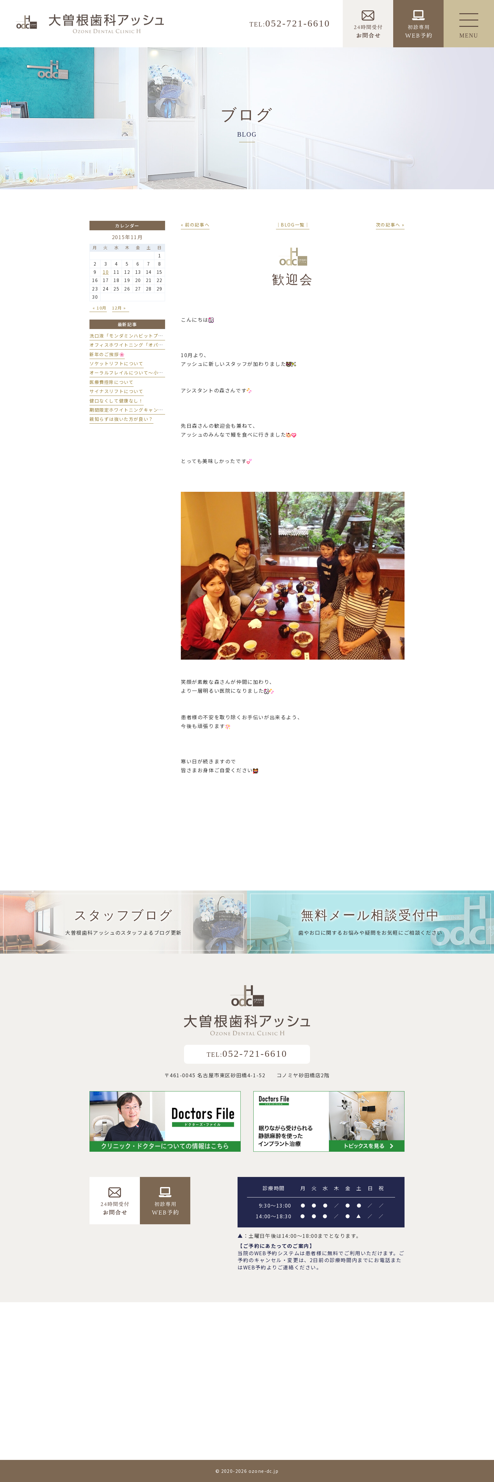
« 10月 (100, 308)
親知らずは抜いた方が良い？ (121, 419)
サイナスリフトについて (116, 391)
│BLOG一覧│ (293, 224)
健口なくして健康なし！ (116, 400)
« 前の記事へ (195, 224)
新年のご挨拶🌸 (107, 354)
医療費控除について (111, 382)
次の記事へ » (390, 224)
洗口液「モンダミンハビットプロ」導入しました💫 (146, 335)
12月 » (119, 308)
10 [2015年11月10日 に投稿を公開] (106, 272)
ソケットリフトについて (116, 363)
